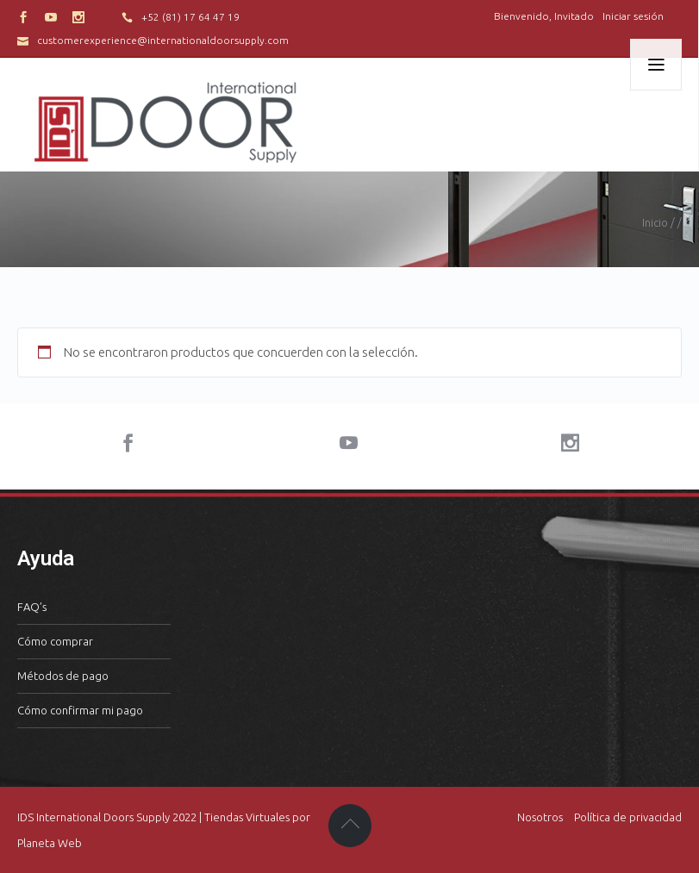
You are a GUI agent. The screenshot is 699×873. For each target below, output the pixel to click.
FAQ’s (32, 607)
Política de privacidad (628, 817)
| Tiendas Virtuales (243, 817)
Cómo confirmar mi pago (80, 710)
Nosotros (540, 817)
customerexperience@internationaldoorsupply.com (163, 40)
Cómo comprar (55, 641)
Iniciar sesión (633, 16)
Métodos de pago (63, 676)
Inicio (655, 222)
